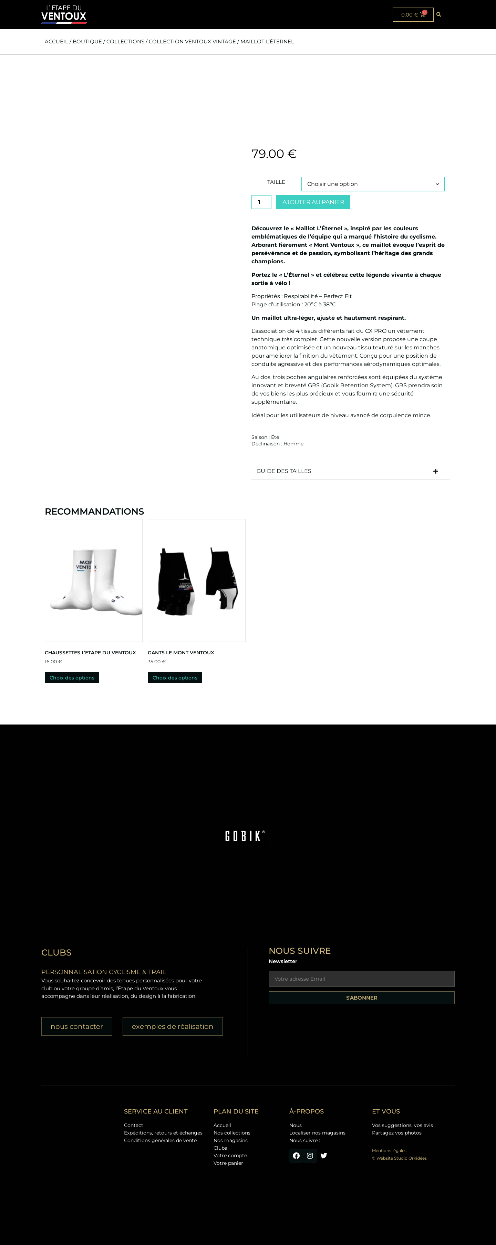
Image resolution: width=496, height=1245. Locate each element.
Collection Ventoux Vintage (192, 41)
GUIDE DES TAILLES (284, 471)
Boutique (87, 41)
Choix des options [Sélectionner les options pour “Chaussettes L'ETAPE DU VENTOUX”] (72, 678)
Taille (276, 181)
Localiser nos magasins (317, 1133)
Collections (125, 41)
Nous (295, 1125)
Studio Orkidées (410, 1158)
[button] (439, 15)
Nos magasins (231, 1140)
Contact (133, 1125)
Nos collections (232, 1133)
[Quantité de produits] (261, 202)
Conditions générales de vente (160, 1140)
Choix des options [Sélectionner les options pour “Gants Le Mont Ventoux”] (175, 678)
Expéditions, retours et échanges (163, 1133)
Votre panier (228, 1163)
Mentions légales (389, 1150)
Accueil (56, 41)
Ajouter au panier (313, 202)
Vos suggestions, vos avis (402, 1125)
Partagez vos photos (397, 1133)
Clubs (220, 1148)
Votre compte (230, 1155)
